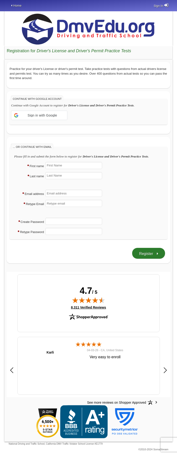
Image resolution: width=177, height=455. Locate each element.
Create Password (32, 222)
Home (17, 5)
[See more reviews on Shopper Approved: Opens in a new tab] (116, 402)
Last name (37, 176)
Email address (34, 194)
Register (146, 254)
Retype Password (32, 232)
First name (37, 166)
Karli (50, 352)
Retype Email (35, 204)
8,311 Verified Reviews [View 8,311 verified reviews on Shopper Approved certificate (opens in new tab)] (88, 307)
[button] (39, 115)
